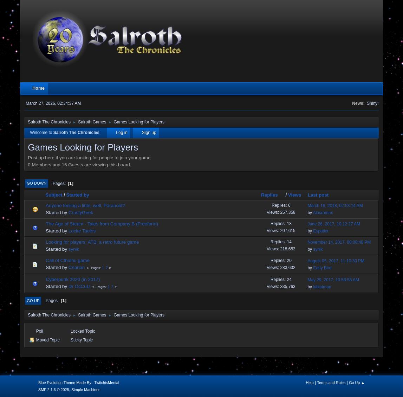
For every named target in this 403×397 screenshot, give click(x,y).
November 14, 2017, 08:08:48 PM (339, 242)
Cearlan (77, 267)
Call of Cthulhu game (67, 260)
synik (74, 249)
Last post (318, 195)
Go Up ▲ (357, 382)
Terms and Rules (331, 382)
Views (294, 195)
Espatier (321, 231)
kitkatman (322, 286)
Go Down (36, 183)
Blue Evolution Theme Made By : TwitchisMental (78, 382)
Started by (77, 195)
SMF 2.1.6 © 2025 (53, 390)
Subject (53, 195)
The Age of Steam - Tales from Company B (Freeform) (102, 223)
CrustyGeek (81, 212)
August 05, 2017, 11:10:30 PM (335, 260)
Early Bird (322, 267)
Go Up (33, 301)
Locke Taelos (82, 230)
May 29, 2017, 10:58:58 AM (333, 279)
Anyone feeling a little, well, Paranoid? (85, 205)
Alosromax (323, 212)
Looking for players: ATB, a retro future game (92, 242)
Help (310, 382)
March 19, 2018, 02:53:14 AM (335, 205)
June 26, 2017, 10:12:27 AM (333, 224)
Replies (272, 195)
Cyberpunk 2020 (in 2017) (73, 279)
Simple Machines (85, 390)
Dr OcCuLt (80, 286)
